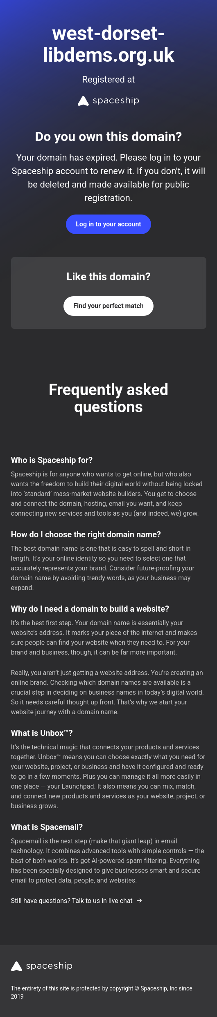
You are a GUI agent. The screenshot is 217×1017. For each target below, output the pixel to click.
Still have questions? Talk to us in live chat (76, 901)
